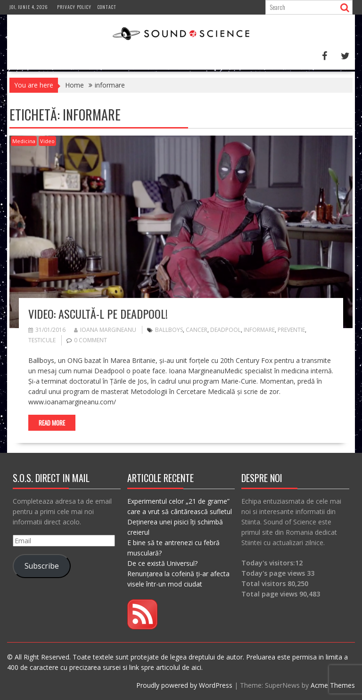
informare (259, 330)
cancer (196, 330)
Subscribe (42, 566)
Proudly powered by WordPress (184, 685)
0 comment (90, 340)
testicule (42, 340)
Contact (107, 6)
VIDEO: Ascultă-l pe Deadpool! (98, 313)
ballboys (169, 330)
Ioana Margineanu (105, 330)
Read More (52, 422)
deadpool (225, 330)
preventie (291, 330)
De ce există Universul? (162, 563)
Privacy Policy (74, 6)
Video (47, 141)
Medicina (23, 141)
